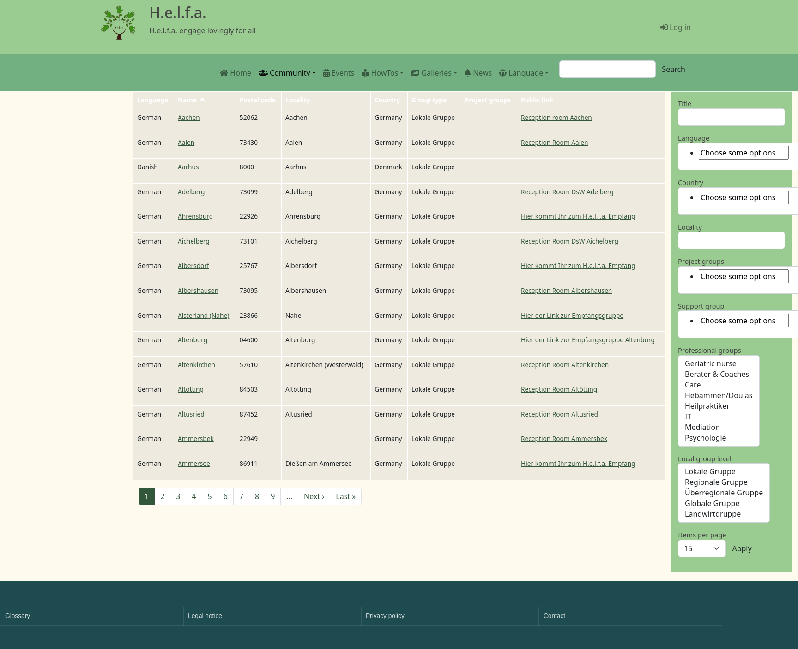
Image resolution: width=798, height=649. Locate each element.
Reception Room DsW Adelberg (567, 191)
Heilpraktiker (719, 406)
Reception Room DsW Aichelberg (569, 241)
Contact (554, 616)
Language (693, 138)
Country (387, 99)
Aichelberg (194, 241)
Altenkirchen (196, 364)
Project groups (701, 261)
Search (673, 69)
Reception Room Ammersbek (564, 438)
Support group (701, 305)
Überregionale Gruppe (724, 493)
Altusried (191, 414)
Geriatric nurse (719, 363)
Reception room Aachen (556, 117)
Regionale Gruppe (724, 482)
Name (192, 99)
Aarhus (188, 166)
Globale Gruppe (724, 503)
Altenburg (192, 339)
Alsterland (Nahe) (203, 315)
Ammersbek (196, 438)
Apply (741, 548)
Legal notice (205, 616)
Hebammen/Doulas (719, 395)
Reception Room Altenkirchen (565, 364)
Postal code (258, 99)
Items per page (702, 534)
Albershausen (198, 290)
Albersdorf (193, 265)
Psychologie (719, 438)
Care (719, 385)
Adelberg (191, 191)
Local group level (705, 458)
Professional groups (709, 350)
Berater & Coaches (719, 374)
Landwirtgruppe (724, 514)
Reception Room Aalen (554, 142)
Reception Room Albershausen (566, 290)
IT (719, 416)
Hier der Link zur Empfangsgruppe (572, 315)
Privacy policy (385, 616)
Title (684, 103)
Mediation (719, 427)
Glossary (17, 616)
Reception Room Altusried (559, 414)
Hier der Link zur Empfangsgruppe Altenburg (588, 339)
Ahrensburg (195, 216)
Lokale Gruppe (724, 471)
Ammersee (194, 463)
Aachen (189, 117)
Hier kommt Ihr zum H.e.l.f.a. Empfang (578, 216)
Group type (429, 99)
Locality (297, 99)
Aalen (186, 142)
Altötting (191, 389)
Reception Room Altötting (559, 389)
